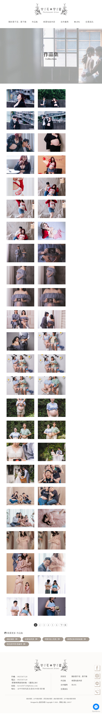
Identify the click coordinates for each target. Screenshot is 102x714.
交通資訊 (89, 22)
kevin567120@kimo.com (27, 686)
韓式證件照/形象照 (16, 645)
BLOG (77, 22)
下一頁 (63, 626)
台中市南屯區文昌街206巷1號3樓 (31, 689)
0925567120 (22, 680)
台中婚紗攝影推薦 (70, 699)
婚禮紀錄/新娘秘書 (76, 640)
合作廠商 (65, 22)
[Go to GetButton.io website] (96, 711)
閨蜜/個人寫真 (52, 640)
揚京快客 (42, 703)
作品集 (35, 22)
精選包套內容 (49, 22)
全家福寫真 (31, 640)
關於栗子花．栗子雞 (17, 22)
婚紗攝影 (12, 640)
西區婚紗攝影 (48, 699)
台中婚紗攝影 (37, 699)
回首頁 (63, 677)
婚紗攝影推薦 (58, 699)
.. (58, 703)
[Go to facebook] (96, 707)
